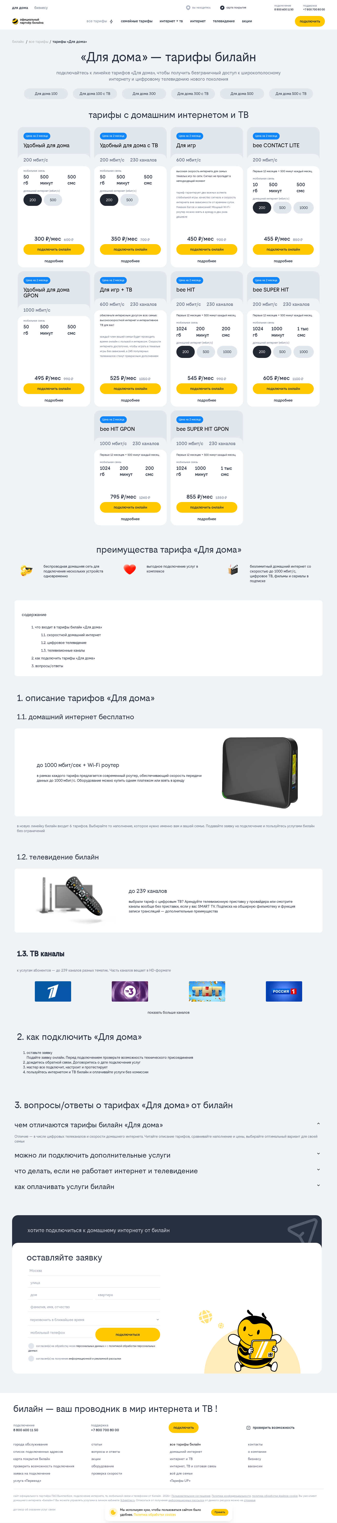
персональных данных (90, 1346)
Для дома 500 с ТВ (291, 94)
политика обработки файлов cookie (275, 1496)
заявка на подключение (31, 1473)
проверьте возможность (123, 1057)
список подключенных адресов (38, 1451)
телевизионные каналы (66, 650)
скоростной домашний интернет (74, 635)
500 (53, 200)
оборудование (102, 1466)
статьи (96, 1444)
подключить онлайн (54, 249)
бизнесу (254, 1459)
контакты (255, 1444)
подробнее (54, 261)
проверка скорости (106, 1473)
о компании (257, 1451)
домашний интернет (186, 1451)
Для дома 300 (144, 94)
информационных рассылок (186, 1500)
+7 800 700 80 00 (314, 9)
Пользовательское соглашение (191, 1496)
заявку (46, 1057)
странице (249, 1500)
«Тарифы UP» (180, 1481)
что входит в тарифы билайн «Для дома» (68, 627)
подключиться (128, 1334)
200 (33, 200)
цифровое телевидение (66, 643)
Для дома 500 (242, 94)
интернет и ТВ (181, 1459)
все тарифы (100, 21)
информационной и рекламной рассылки (95, 1358)
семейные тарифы (136, 21)
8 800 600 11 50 (283, 9)
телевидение (224, 21)
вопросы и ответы (105, 1451)
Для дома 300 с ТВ (193, 94)
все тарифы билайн (185, 1444)
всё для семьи (181, 1473)
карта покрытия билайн (31, 1459)
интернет (198, 21)
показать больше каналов (168, 1012)
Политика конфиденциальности (231, 1496)
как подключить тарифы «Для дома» (65, 658)
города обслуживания (30, 1444)
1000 (304, 208)
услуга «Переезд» (27, 1481)
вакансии (255, 1466)
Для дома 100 (46, 94)
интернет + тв (171, 21)
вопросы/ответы (49, 666)
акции (247, 21)
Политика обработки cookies (155, 1514)
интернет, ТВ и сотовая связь (193, 1466)
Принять (220, 1512)
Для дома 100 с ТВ (95, 94)
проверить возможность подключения (43, 1466)
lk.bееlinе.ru (127, 1500)
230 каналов (143, 159)
